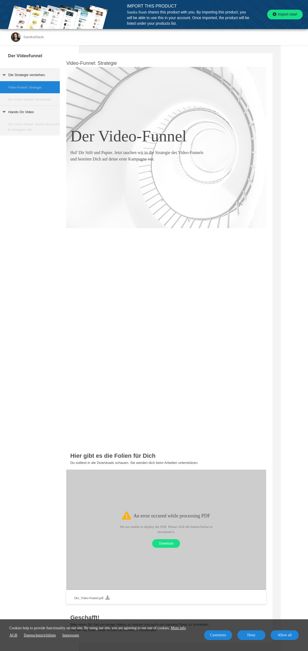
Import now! (285, 14)
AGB (13, 635)
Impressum (70, 635)
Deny (251, 635)
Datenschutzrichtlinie (40, 635)
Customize (218, 635)
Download (193, 543)
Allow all (285, 635)
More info (178, 628)
